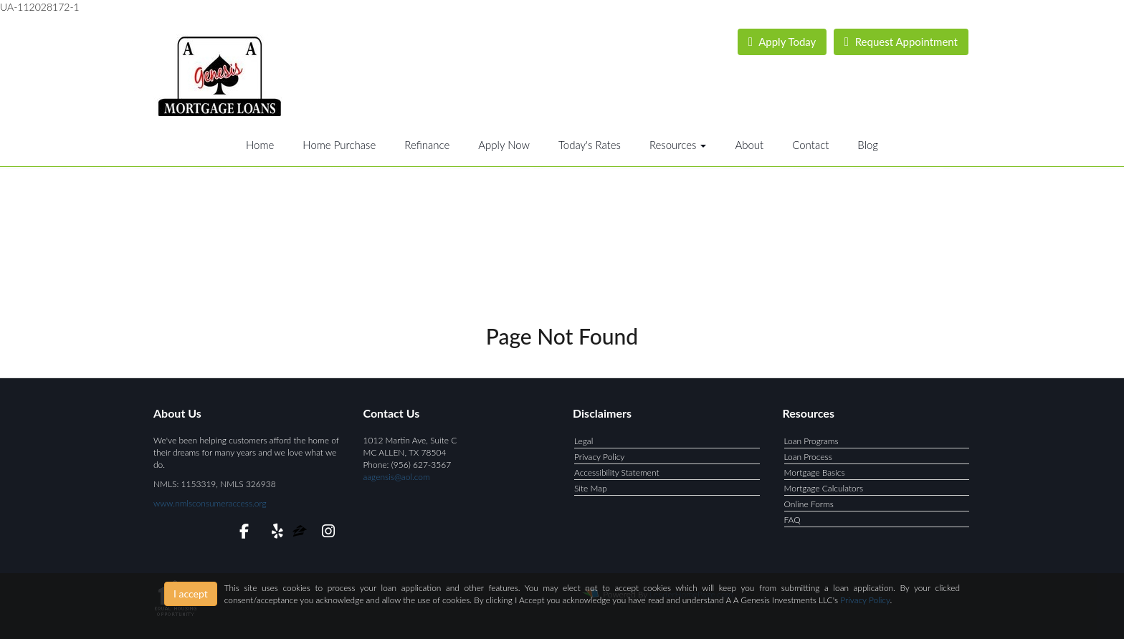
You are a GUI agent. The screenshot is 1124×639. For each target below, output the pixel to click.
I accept (190, 593)
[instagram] (326, 533)
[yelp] (274, 533)
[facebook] (240, 533)
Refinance (426, 144)
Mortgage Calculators (824, 488)
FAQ (792, 519)
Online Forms (809, 504)
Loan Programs (811, 441)
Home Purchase (339, 144)
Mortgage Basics (814, 472)
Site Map (590, 488)
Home (260, 144)
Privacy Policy (599, 456)
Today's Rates (589, 144)
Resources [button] (678, 144)
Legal (583, 441)
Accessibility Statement (616, 472)
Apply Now (504, 144)
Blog (867, 144)
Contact (810, 144)
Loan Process (808, 456)
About (749, 144)
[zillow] (300, 533)
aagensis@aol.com (396, 476)
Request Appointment (901, 41)
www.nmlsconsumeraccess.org (210, 503)
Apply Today (782, 41)
